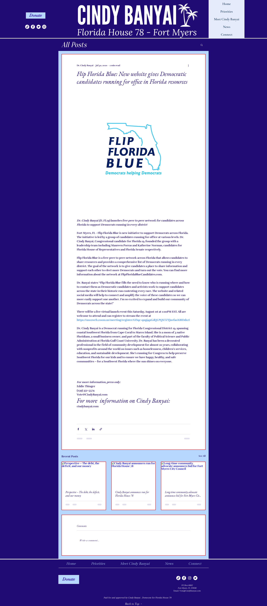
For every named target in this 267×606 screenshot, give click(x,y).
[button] (201, 45)
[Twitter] (38, 27)
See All (202, 456)
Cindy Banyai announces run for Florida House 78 (132, 493)
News (226, 27)
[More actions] (188, 65)
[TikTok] (27, 27)
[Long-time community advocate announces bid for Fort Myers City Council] (183, 474)
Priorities (226, 12)
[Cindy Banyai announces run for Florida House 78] (134, 474)
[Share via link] (100, 429)
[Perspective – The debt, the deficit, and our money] (84, 474)
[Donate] (35, 15)
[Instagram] (44, 27)
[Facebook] (33, 27)
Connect (226, 35)
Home (226, 4)
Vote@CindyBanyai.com (190, 591)
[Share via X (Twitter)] (85, 429)
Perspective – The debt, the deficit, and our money (82, 493)
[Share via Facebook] (78, 429)
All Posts (73, 45)
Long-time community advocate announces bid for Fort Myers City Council (182, 493)
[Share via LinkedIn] (93, 429)
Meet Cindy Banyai (226, 19)
